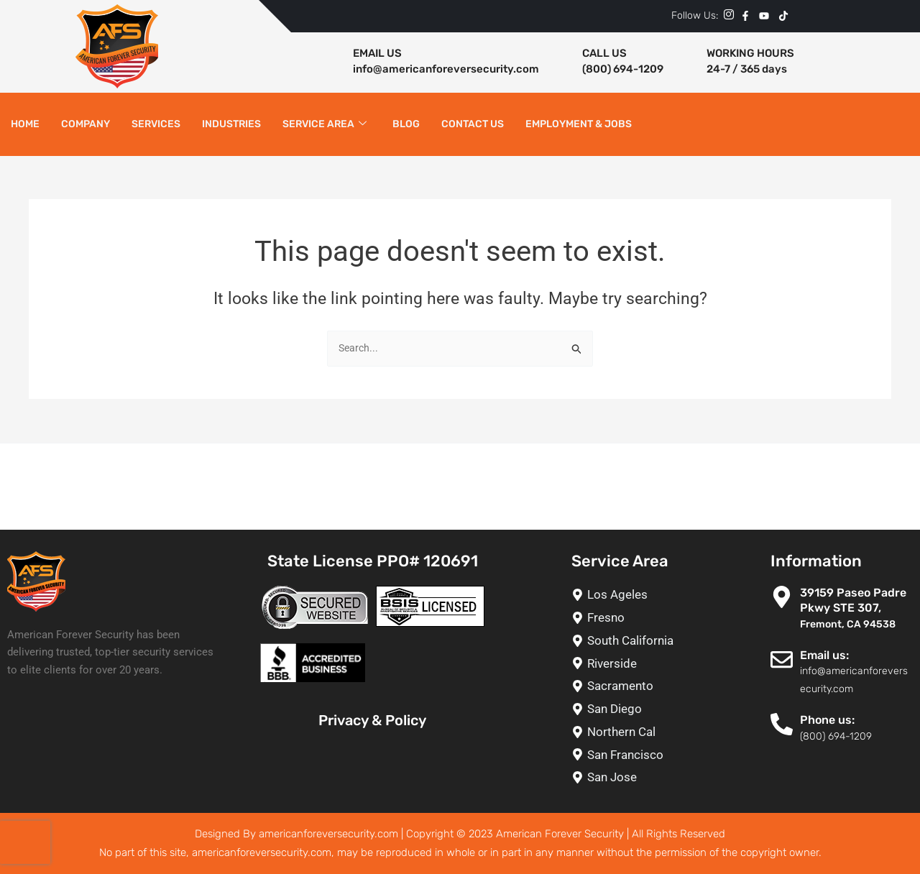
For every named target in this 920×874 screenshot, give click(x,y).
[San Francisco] (627, 755)
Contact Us (472, 124)
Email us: (824, 655)
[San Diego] (627, 709)
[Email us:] (781, 659)
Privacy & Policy (372, 720)
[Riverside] (627, 664)
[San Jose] (627, 777)
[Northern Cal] (627, 732)
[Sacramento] (627, 686)
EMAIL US (377, 53)
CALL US (604, 53)
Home (25, 124)
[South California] (627, 641)
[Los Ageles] (627, 595)
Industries (231, 124)
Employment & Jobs (578, 124)
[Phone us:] (781, 724)
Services (156, 124)
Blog (406, 124)
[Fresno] (627, 618)
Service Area (324, 125)
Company (85, 124)
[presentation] (25, 842)
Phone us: (827, 720)
